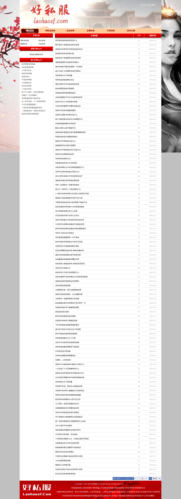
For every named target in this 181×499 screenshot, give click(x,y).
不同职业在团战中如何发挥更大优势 (68, 456)
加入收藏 (151, 5)
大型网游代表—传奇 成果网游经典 (68, 290)
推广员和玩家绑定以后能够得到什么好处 (70, 421)
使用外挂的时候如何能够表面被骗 (68, 395)
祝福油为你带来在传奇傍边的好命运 (68, 49)
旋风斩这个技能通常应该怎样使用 (68, 58)
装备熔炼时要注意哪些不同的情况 (68, 447)
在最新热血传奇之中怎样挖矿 (66, 163)
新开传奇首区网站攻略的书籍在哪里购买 (70, 229)
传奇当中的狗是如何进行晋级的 (67, 412)
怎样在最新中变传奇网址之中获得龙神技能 (71, 277)
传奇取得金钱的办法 (63, 159)
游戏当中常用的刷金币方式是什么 (68, 150)
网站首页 (30, 31)
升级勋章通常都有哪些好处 (65, 93)
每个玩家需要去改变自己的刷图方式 (68, 119)
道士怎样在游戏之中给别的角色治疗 (68, 176)
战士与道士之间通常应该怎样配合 (68, 71)
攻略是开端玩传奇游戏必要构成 (67, 180)
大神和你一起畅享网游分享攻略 (67, 299)
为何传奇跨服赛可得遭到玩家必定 (68, 106)
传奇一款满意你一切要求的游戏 (67, 185)
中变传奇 (41, 44)
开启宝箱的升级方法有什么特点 (67, 215)
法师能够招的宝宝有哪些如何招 (67, 408)
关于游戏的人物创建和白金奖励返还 (68, 417)
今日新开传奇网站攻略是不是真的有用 (69, 224)
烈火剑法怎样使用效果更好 (65, 474)
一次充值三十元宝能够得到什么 (67, 369)
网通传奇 (23, 44)
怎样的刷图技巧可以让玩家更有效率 (68, 97)
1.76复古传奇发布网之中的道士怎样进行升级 (72, 194)
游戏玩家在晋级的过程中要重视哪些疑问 (70, 132)
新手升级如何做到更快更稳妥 (66, 334)
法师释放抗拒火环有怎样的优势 (67, 443)
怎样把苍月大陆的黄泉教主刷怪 (67, 246)
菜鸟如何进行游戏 (62, 312)
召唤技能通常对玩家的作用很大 (67, 62)
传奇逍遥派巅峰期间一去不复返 (67, 237)
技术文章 (131, 31)
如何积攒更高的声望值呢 (64, 89)
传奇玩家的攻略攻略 (63, 285)
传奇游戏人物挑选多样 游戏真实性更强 (70, 264)
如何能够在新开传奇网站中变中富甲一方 (70, 303)
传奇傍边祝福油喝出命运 (64, 80)
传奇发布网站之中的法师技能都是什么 (69, 167)
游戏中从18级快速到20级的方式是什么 (69, 364)
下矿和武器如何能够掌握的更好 (67, 325)
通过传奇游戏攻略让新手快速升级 (68, 255)
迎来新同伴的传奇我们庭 (64, 54)
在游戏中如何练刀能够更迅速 (66, 321)
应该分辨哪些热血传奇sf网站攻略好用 (69, 250)
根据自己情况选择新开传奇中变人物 (68, 198)
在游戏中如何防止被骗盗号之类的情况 (69, 391)
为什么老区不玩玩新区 (63, 426)
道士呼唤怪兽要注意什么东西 (66, 211)
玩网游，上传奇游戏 (63, 360)
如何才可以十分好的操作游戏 (66, 102)
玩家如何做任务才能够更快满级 (67, 307)
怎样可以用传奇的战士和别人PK (67, 172)
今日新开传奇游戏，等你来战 (66, 434)
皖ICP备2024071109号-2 (132, 484)
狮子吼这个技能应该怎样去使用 (67, 45)
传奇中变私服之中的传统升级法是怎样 (69, 220)
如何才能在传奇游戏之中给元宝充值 (68, 242)
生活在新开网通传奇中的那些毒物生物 (69, 377)
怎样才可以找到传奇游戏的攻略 (67, 342)
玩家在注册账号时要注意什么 (66, 115)
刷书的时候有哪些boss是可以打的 (67, 399)
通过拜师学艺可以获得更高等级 (67, 84)
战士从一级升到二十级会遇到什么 (68, 189)
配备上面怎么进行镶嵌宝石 (65, 128)
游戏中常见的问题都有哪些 (65, 110)
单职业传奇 (24, 41)
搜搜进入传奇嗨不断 (63, 465)
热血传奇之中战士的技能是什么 (67, 272)
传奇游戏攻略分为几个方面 (65, 338)
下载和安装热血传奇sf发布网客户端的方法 (71, 202)
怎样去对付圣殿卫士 (63, 268)
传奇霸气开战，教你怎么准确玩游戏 (68, 386)
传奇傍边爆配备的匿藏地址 (65, 356)
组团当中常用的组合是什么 (65, 141)
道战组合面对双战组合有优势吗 (67, 281)
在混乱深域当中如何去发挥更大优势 (68, 469)
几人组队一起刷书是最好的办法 (67, 404)
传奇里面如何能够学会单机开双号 (68, 430)
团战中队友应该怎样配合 (64, 452)
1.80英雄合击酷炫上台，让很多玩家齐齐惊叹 (72, 439)
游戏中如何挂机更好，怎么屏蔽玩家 (68, 294)
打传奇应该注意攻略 (63, 351)
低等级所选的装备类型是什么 (66, 40)
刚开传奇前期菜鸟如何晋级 (65, 316)
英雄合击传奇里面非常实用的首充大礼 (69, 373)
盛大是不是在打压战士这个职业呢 (68, 329)
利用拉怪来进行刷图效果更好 (66, 137)
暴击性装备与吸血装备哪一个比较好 (68, 67)
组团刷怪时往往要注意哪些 (65, 145)
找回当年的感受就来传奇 (64, 154)
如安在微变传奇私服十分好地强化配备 (69, 207)
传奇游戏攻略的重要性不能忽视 (67, 347)
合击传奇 (41, 41)
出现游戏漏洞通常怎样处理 (65, 124)
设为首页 (143, 5)
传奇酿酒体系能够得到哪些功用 (67, 259)
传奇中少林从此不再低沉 (64, 233)
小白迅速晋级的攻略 (63, 461)
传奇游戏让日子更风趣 (63, 75)
